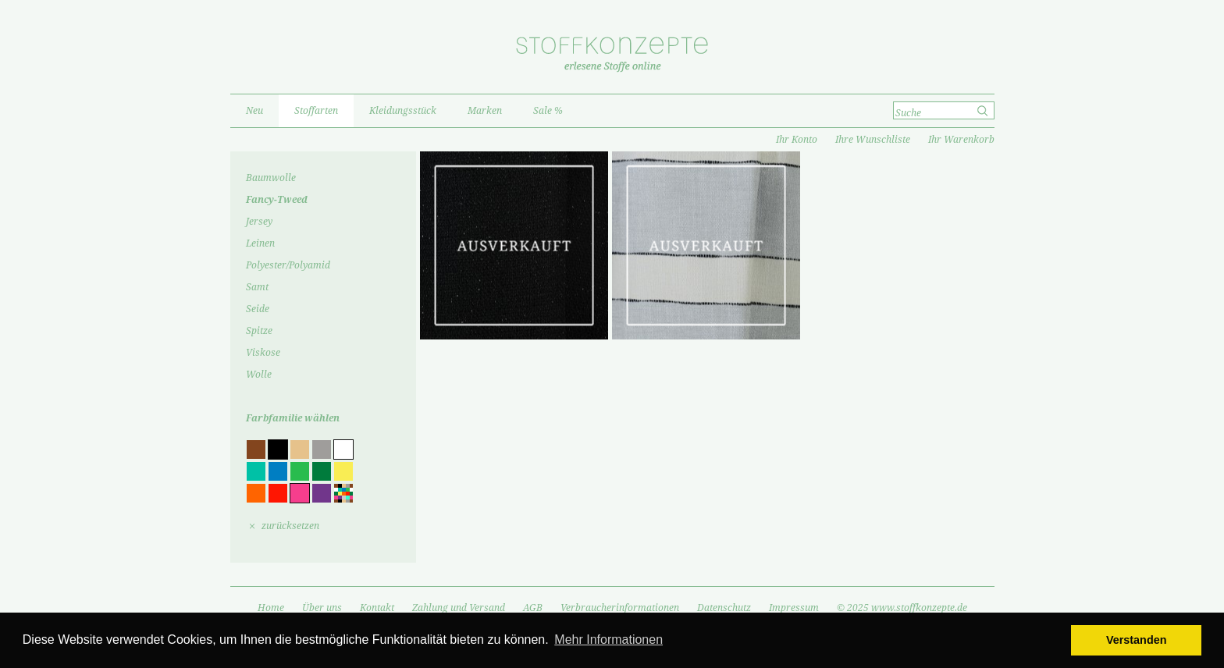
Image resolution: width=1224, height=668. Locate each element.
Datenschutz (724, 607)
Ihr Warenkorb (961, 139)
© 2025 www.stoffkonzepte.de (902, 607)
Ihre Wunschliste (872, 139)
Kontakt (377, 607)
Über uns (322, 607)
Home (271, 607)
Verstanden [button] (1136, 640)
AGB (533, 607)
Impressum (794, 607)
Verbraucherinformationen (619, 607)
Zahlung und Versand (458, 607)
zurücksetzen (290, 526)
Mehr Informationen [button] (608, 639)
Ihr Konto (796, 139)
